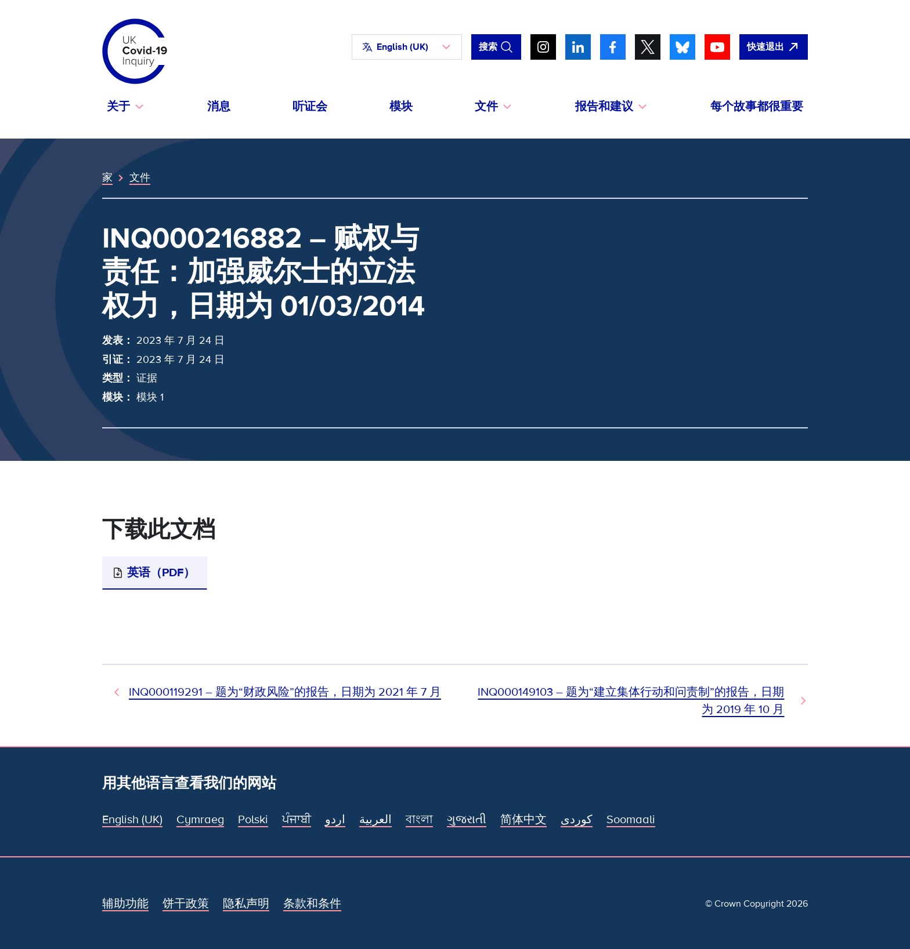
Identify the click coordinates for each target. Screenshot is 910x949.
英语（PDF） (161, 573)
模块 (401, 107)
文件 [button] (486, 107)
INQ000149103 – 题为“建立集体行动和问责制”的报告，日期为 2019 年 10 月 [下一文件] (631, 701)
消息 (218, 107)
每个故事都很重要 (756, 107)
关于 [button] (118, 107)
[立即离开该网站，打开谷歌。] (773, 47)
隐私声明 (246, 904)
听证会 (309, 107)
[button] (407, 47)
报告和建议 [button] (604, 107)
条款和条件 (312, 904)
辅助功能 (125, 904)
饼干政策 (185, 904)
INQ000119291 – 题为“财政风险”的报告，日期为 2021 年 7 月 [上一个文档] (285, 692)
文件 (139, 177)
